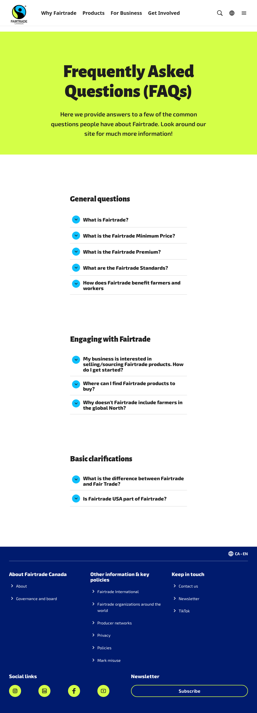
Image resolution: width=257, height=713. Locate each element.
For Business (126, 13)
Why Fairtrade (59, 13)
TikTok (184, 610)
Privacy (103, 635)
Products (94, 13)
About (21, 586)
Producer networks (114, 622)
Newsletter (189, 598)
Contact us (188, 586)
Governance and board (36, 598)
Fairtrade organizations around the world (129, 607)
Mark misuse (109, 660)
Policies (104, 647)
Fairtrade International (118, 591)
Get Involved (164, 13)
